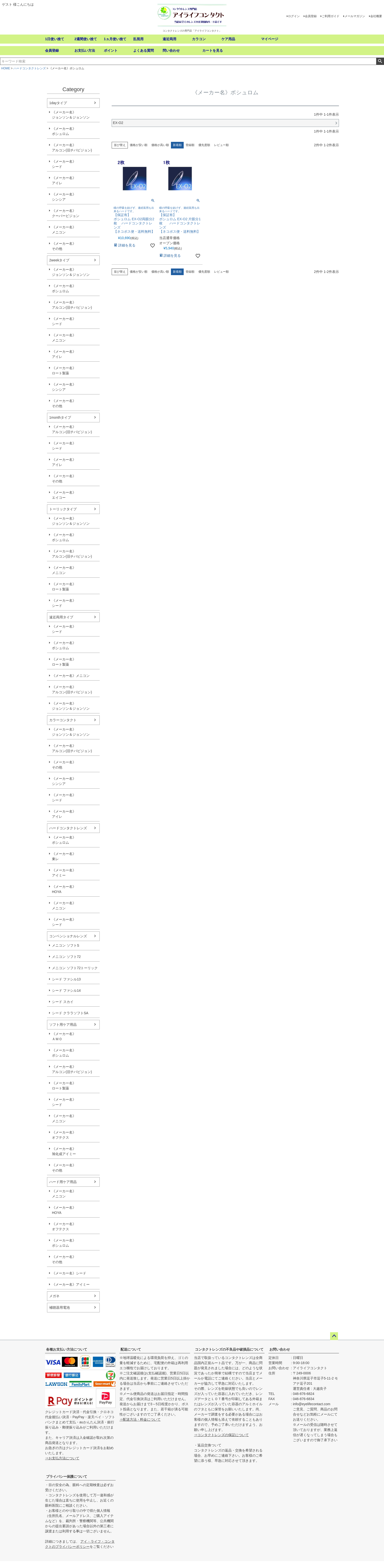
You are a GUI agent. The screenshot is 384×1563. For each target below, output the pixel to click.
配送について (130, 1349)
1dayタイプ (58, 103)
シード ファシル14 (66, 990)
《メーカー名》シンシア (64, 196)
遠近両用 (169, 39)
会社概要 (376, 16)
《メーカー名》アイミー (64, 872)
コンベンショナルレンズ (68, 936)
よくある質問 (143, 50)
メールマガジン (355, 16)
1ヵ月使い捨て (115, 39)
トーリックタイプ (63, 509)
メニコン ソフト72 (66, 957)
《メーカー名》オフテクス (64, 1134)
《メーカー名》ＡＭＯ (64, 1036)
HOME (5, 68)
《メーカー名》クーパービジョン (65, 213)
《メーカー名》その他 (64, 246)
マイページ (269, 39)
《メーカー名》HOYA (64, 889)
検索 (380, 61)
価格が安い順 (138, 145)
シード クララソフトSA (70, 1013)
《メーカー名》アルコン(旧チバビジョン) (72, 147)
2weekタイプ (59, 260)
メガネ (54, 1296)
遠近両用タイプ (61, 617)
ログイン (294, 16)
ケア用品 (228, 39)
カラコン (199, 39)
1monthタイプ (60, 417)
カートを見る (212, 50)
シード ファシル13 (66, 979)
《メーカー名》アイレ (64, 180)
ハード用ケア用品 (63, 1182)
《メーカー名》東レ (64, 856)
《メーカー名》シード (64, 164)
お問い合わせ (279, 1349)
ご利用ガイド (330, 16)
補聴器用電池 (59, 1307)
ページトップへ (334, 1336)
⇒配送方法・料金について (140, 1419)
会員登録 (311, 16)
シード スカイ (62, 1002)
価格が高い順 (160, 145)
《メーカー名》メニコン (64, 229)
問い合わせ (171, 50)
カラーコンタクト (63, 720)
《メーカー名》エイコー (64, 495)
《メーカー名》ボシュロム (64, 131)
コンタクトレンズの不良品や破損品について (229, 1349)
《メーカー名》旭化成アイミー (64, 1151)
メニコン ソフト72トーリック (75, 968)
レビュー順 (221, 145)
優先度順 (204, 145)
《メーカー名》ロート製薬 (64, 370)
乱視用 (138, 39)
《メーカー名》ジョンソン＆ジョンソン (71, 114)
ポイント (111, 50)
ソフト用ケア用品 (63, 1024)
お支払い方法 (84, 50)
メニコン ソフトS (65, 945)
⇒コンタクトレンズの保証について (221, 1435)
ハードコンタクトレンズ (29, 68)
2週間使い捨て (85, 39)
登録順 (190, 145)
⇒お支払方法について (62, 1458)
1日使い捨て (54, 39)
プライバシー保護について (66, 1476)
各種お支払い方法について (66, 1349)
